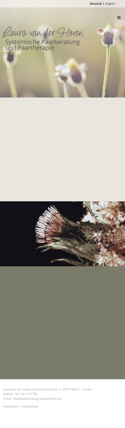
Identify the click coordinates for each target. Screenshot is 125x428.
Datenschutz (29, 406)
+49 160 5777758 (25, 394)
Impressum (10, 406)
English (110, 4)
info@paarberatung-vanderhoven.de (37, 399)
